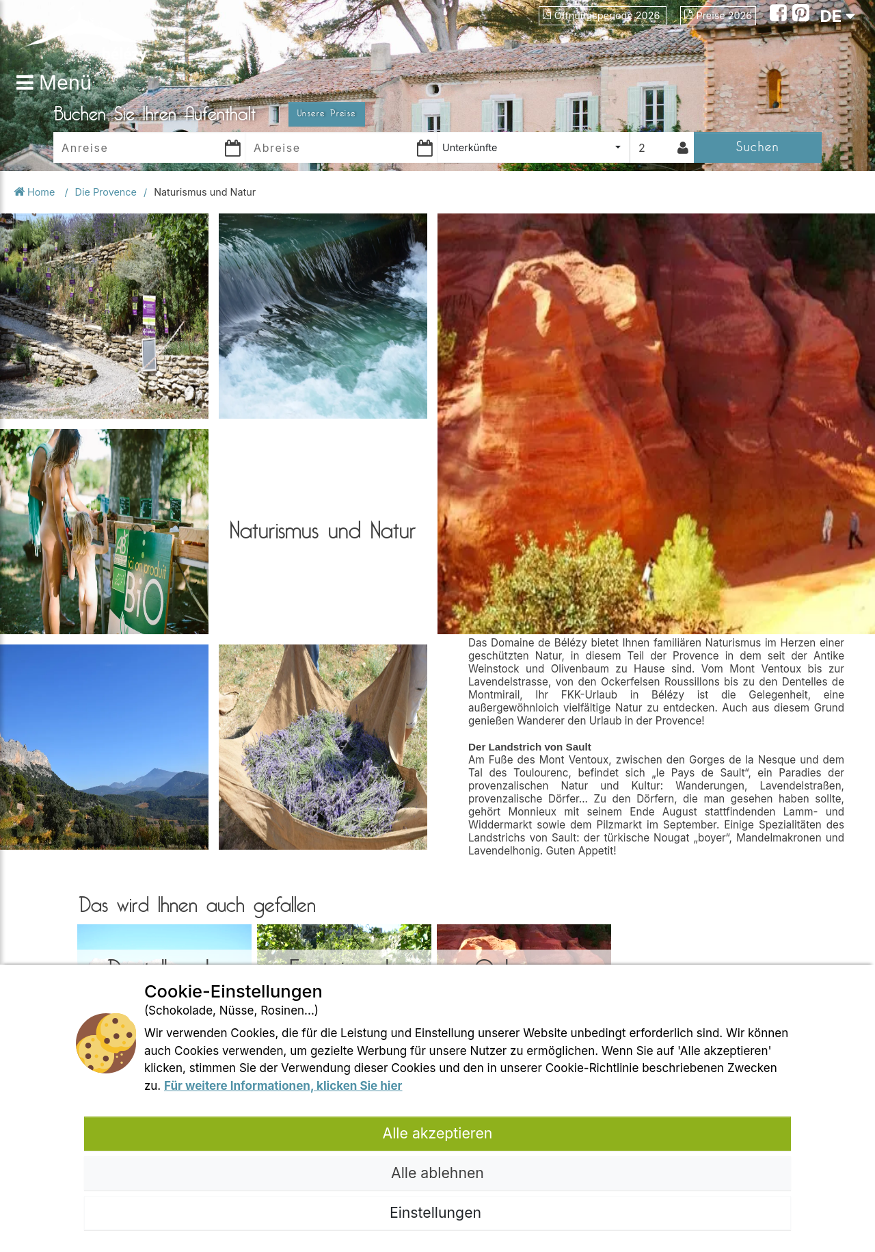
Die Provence (106, 192)
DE (837, 16)
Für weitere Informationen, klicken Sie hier (283, 1086)
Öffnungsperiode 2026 (603, 15)
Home (35, 192)
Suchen (757, 146)
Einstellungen (437, 1212)
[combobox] (534, 147)
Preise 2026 (718, 15)
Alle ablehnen (437, 1173)
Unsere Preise (326, 113)
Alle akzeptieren (438, 1133)
